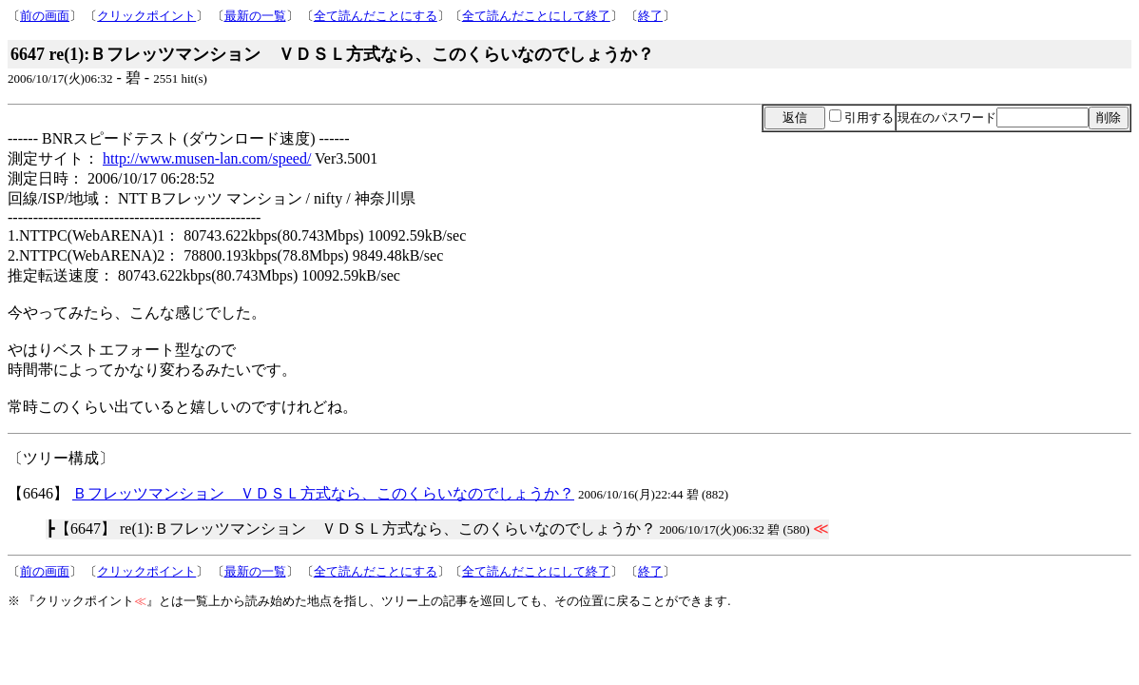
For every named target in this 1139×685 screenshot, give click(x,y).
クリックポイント (146, 16)
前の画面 (44, 16)
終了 (650, 16)
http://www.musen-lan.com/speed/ (207, 158)
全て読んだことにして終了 (536, 16)
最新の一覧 (255, 16)
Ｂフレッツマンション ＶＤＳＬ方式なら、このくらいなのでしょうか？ (323, 493)
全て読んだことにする (375, 16)
